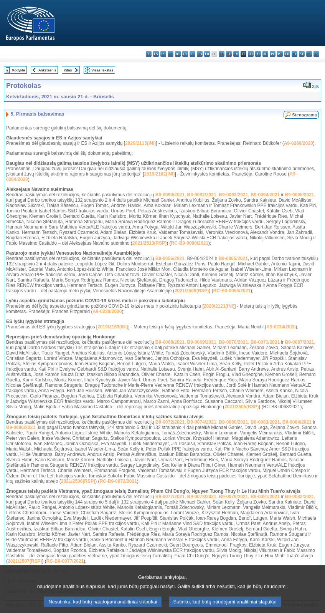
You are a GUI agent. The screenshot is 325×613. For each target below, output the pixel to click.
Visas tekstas (102, 70)
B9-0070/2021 (233, 342)
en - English (200, 54)
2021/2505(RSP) (241, 406)
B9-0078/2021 (201, 496)
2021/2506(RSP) (78, 481)
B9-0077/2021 (170, 496)
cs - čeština (163, 54)
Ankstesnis (47, 70)
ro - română (287, 54)
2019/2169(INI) (112, 327)
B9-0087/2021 (299, 342)
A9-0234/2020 (280, 327)
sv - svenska (316, 54)
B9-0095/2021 (299, 194)
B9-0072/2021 (170, 422)
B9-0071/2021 (265, 342)
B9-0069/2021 (201, 342)
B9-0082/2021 (299, 496)
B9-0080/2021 (233, 422)
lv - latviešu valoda (236, 54)
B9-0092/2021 (201, 194)
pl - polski (273, 54)
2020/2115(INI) (140, 143)
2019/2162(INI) (159, 174)
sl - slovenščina (302, 54)
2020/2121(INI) (219, 306)
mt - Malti (258, 54)
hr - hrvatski (221, 54)
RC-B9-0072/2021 (118, 481)
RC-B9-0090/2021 (189, 243)
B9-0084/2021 (297, 422)
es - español (156, 54)
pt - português (280, 54)
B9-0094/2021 (265, 194)
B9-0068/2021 (170, 342)
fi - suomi (309, 54)
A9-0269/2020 (298, 143)
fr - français (207, 54)
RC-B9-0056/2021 (232, 290)
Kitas (68, 70)
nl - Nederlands (265, 54)
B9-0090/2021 (170, 194)
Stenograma (304, 115)
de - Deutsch (178, 54)
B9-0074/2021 (201, 422)
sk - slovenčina (294, 54)
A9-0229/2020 (107, 311)
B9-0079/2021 (233, 496)
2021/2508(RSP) (192, 290)
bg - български (149, 54)
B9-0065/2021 (233, 258)
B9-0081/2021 (265, 496)
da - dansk (170, 54)
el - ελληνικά (192, 54)
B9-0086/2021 (20, 427)
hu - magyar (251, 54)
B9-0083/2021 (265, 422)
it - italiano (229, 54)
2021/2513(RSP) (149, 243)
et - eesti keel (185, 54)
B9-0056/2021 (170, 258)
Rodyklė (18, 70)
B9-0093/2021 (233, 194)
